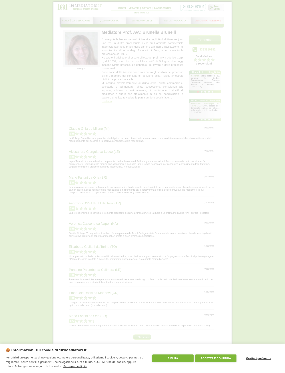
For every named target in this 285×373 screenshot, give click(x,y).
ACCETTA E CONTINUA (215, 358)
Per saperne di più (75, 366)
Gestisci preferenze (258, 358)
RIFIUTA (173, 358)
